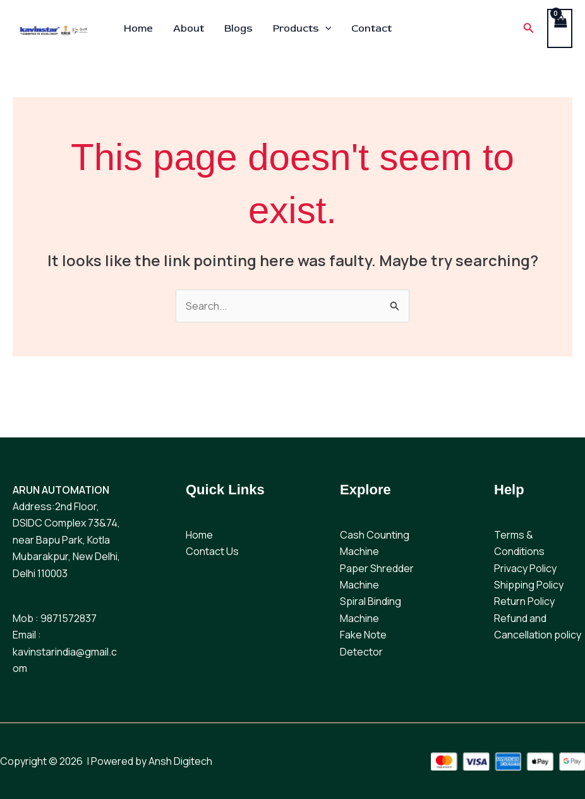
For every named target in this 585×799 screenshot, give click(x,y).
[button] (528, 28)
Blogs (238, 28)
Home (138, 28)
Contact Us (212, 551)
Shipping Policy (529, 585)
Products (302, 28)
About (188, 28)
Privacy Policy (525, 568)
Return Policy (524, 601)
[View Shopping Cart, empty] (559, 28)
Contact (371, 28)
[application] (325, 28)
